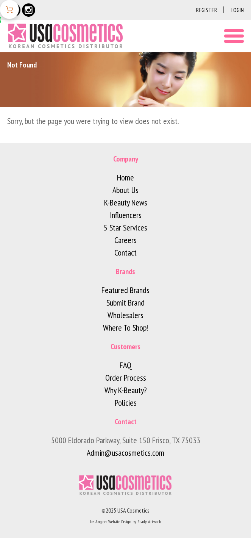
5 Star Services (125, 227)
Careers (125, 240)
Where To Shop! (125, 327)
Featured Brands (125, 290)
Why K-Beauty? (125, 390)
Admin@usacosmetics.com (125, 452)
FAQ (126, 365)
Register (206, 10)
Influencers (126, 215)
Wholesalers (125, 315)
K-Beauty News (125, 202)
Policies (126, 402)
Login (237, 10)
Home (125, 177)
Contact (125, 252)
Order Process (125, 377)
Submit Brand (125, 302)
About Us (125, 190)
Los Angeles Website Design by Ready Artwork (125, 521)
